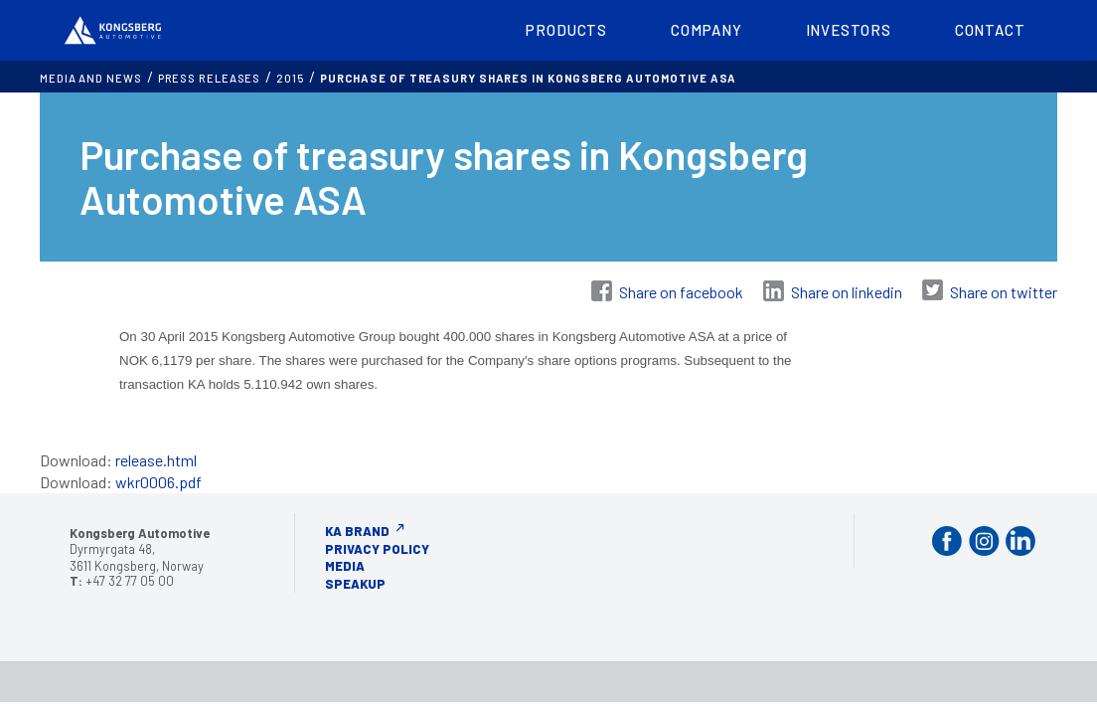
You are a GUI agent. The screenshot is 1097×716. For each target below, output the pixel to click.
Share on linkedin (846, 291)
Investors (848, 30)
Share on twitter (1003, 291)
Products (566, 30)
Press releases (209, 78)
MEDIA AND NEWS (91, 78)
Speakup (355, 584)
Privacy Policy (377, 549)
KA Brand (357, 531)
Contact (990, 30)
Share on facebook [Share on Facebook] (681, 291)
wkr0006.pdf (158, 481)
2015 (290, 78)
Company (706, 30)
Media (345, 566)
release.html (156, 459)
